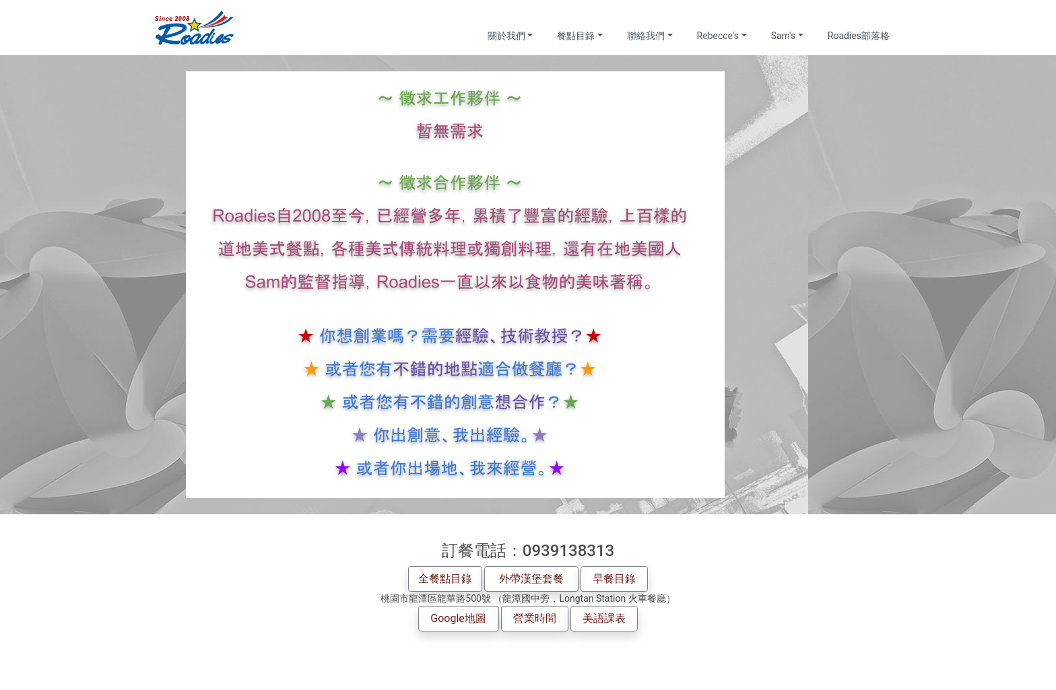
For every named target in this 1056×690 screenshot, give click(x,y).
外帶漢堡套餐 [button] (531, 578)
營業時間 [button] (534, 618)
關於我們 (506, 35)
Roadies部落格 (859, 35)
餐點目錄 (576, 35)
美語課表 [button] (604, 618)
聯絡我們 (646, 35)
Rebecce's (718, 35)
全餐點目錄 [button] (445, 578)
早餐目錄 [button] (614, 578)
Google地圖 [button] (458, 618)
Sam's (783, 35)
